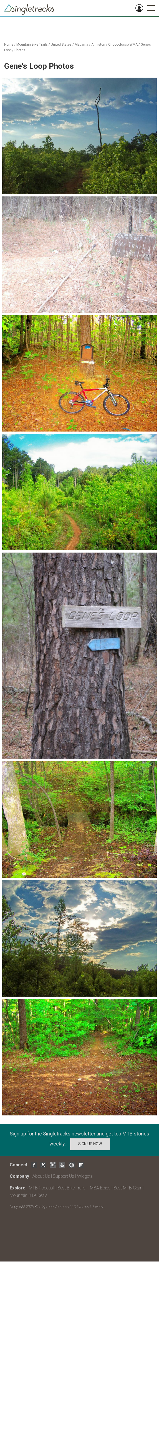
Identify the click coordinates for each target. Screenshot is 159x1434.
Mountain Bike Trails (32, 44)
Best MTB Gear (127, 1188)
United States (61, 44)
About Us (41, 1176)
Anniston (98, 44)
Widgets (85, 1176)
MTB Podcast (41, 1188)
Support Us (63, 1176)
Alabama (81, 44)
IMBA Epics (99, 1188)
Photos (19, 50)
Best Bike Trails (71, 1188)
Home (8, 44)
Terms (84, 1206)
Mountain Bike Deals (28, 1195)
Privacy (97, 1206)
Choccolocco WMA (123, 44)
